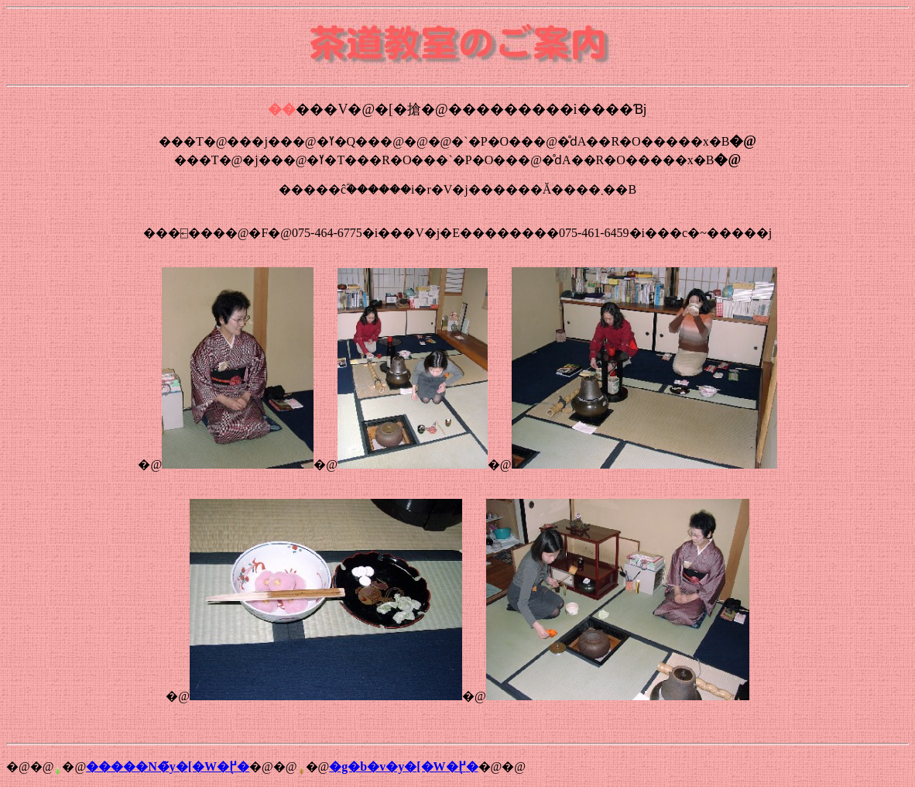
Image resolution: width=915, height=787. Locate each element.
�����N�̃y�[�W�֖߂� (167, 766)
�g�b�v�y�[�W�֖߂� (403, 766)
